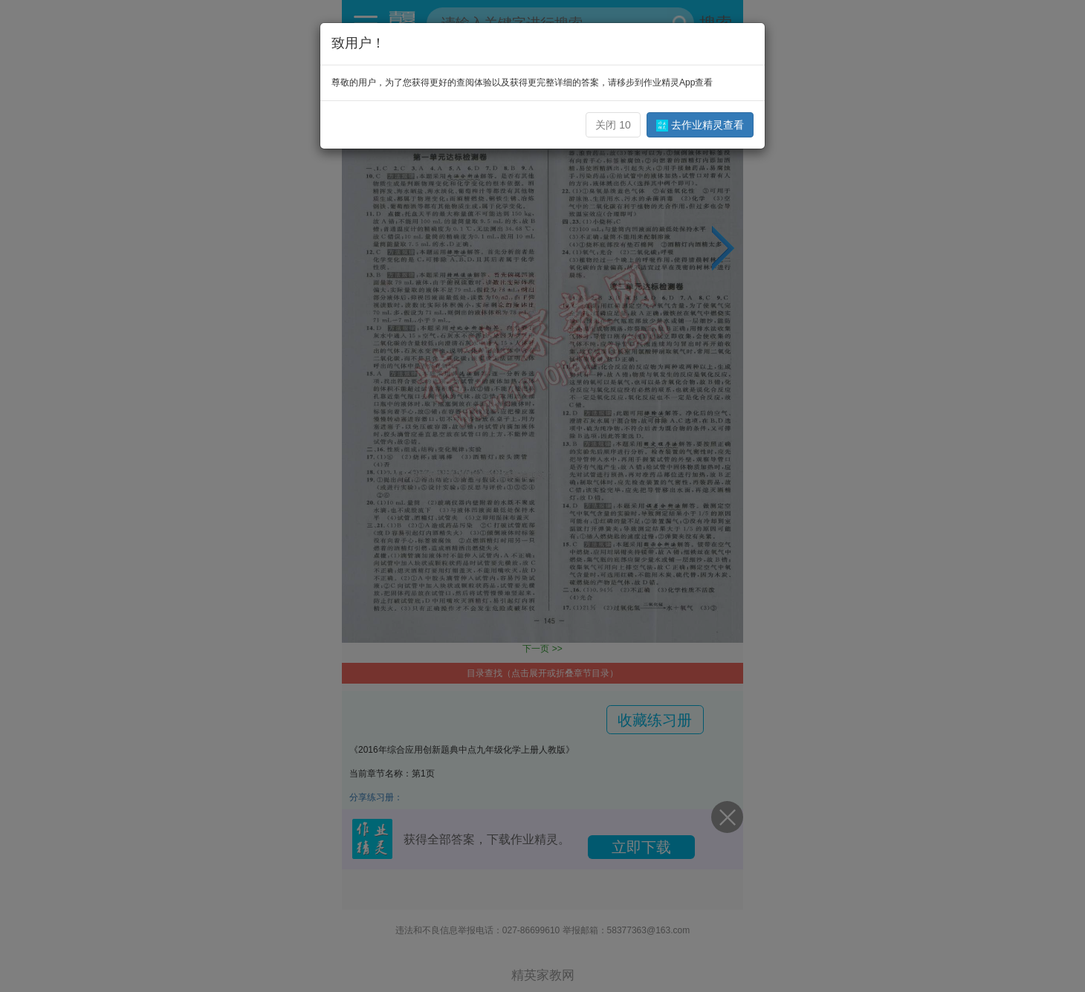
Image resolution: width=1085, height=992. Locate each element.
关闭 (612, 125)
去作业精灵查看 (700, 125)
